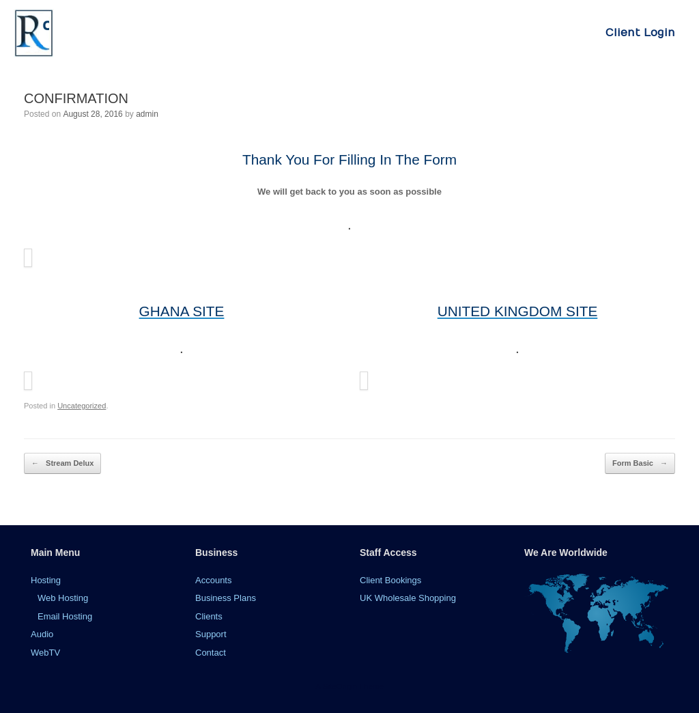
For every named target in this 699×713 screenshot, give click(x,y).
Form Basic (640, 463)
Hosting (46, 580)
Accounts (213, 580)
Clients (209, 616)
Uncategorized (81, 406)
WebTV (45, 652)
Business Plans (225, 598)
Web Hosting (63, 598)
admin (147, 114)
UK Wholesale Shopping (408, 598)
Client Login (640, 33)
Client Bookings (390, 580)
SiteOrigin (339, 686)
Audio (42, 634)
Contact (210, 652)
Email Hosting (65, 616)
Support (211, 634)
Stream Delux (62, 463)
